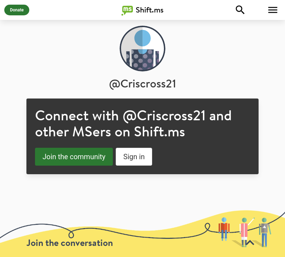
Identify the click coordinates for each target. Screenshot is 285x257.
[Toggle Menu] (273, 10)
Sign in (134, 156)
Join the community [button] (73, 156)
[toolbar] (142, 233)
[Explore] (240, 10)
